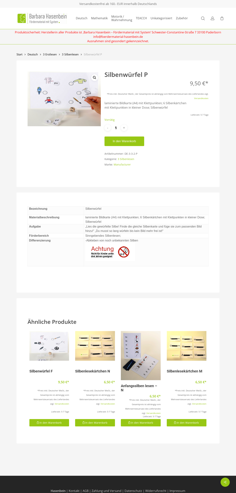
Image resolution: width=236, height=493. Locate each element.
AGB (86, 491)
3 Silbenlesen (70, 54)
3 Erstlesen (50, 54)
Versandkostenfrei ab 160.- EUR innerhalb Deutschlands (118, 4)
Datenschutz (133, 491)
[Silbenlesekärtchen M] (186, 346)
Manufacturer (122, 164)
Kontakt (74, 491)
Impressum (177, 491)
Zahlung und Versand (106, 491)
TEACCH (141, 18)
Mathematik (99, 18)
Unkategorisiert (161, 18)
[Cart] (222, 18)
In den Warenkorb (124, 141)
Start (19, 54)
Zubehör (182, 18)
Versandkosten (201, 98)
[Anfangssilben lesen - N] (141, 355)
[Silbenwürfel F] (49, 346)
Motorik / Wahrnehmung (121, 18)
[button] (94, 77)
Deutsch (81, 18)
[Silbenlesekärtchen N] (95, 346)
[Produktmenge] (116, 128)
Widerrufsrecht (155, 491)
